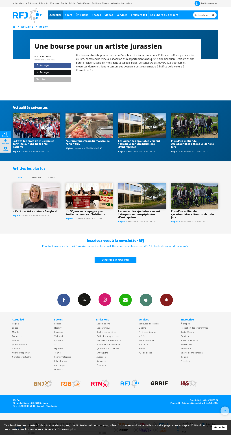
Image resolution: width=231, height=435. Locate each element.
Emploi (64, 3)
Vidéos (108, 15)
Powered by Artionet (180, 403)
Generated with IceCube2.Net (204, 403)
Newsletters (125, 300)
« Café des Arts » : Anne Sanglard (35, 211)
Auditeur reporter (21, 352)
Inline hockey (60, 361)
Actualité (55, 15)
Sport (68, 15)
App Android (166, 300)
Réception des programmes (194, 328)
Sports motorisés (62, 357)
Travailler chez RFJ (189, 340)
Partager (42, 65)
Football (58, 323)
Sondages (101, 361)
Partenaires (186, 344)
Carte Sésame (83, 3)
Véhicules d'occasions (121, 3)
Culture (15, 340)
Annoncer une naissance (108, 344)
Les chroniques (104, 328)
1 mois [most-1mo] (51, 177)
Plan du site (51, 406)
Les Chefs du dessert (164, 15)
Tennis (57, 352)
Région (43, 26)
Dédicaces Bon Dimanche (109, 340)
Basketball (59, 332)
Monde (15, 332)
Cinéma (142, 328)
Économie (17, 336)
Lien (40, 79)
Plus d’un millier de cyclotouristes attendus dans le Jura (192, 144)
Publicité (185, 336)
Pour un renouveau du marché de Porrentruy (88, 142)
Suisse (15, 328)
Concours (101, 365)
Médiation (186, 348)
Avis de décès (145, 352)
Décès (72, 3)
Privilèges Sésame (100, 3)
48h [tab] (20, 177)
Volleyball (58, 336)
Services (122, 15)
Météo (142, 336)
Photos (96, 15)
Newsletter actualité (21, 357)
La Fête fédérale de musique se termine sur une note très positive (33, 144)
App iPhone (146, 300)
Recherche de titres (106, 332)
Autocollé (101, 357)
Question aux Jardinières (108, 348)
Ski (55, 344)
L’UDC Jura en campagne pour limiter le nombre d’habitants (85, 212)
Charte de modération (192, 352)
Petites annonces (147, 340)
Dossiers (16, 348)
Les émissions (103, 323)
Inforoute (43, 3)
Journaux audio (19, 344)
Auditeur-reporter (206, 3)
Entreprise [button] (31, 3)
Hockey (57, 328)
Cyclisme (58, 340)
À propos (185, 323)
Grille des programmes (108, 336)
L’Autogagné (102, 352)
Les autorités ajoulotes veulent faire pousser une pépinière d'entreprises (139, 144)
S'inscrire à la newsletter (115, 259)
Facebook (63, 300)
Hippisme (59, 348)
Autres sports (60, 365)
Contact (184, 357)
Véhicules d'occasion (149, 323)
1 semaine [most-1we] (35, 177)
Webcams (54, 3)
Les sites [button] (18, 3)
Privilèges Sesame (147, 332)
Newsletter (186, 361)
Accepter (220, 427)
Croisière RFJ (139, 15)
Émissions (81, 15)
